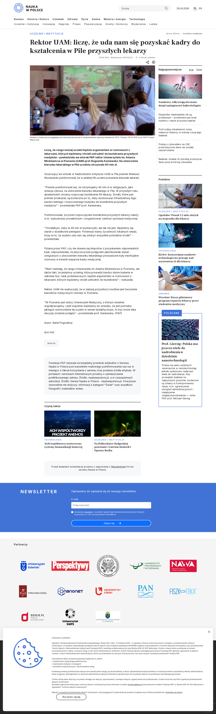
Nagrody (64, 24)
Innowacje (49, 24)
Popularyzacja (93, 24)
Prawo (77, 24)
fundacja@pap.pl (135, 684)
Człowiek (58, 19)
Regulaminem (118, 466)
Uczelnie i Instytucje (26, 24)
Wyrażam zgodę (71, 696)
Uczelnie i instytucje (47, 33)
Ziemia (96, 19)
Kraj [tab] (191, 69)
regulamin (88, 512)
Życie (84, 19)
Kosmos (19, 19)
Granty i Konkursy (116, 24)
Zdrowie (72, 19)
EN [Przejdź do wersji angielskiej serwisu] (200, 8)
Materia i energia (115, 19)
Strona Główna (173, 33)
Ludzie (153, 24)
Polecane (171, 313)
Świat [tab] (199, 69)
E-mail (74, 499)
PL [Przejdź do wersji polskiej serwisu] (195, 8)
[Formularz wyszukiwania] (145, 8)
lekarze (51, 343)
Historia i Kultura (38, 19)
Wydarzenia (138, 24)
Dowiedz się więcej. (174, 692)
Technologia (137, 19)
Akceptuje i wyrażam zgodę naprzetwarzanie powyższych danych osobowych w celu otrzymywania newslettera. (109, 513)
